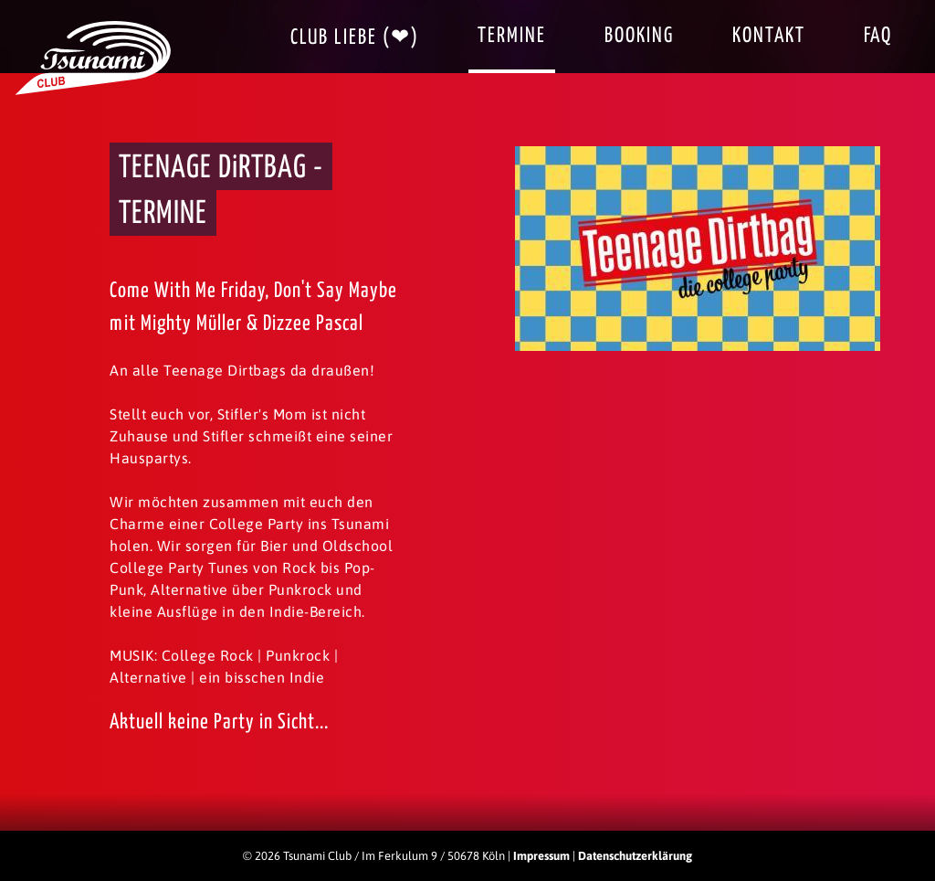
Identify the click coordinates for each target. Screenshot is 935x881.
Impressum (541, 856)
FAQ (878, 36)
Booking (639, 36)
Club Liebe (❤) (354, 37)
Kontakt (768, 36)
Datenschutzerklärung (635, 856)
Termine (512, 36)
